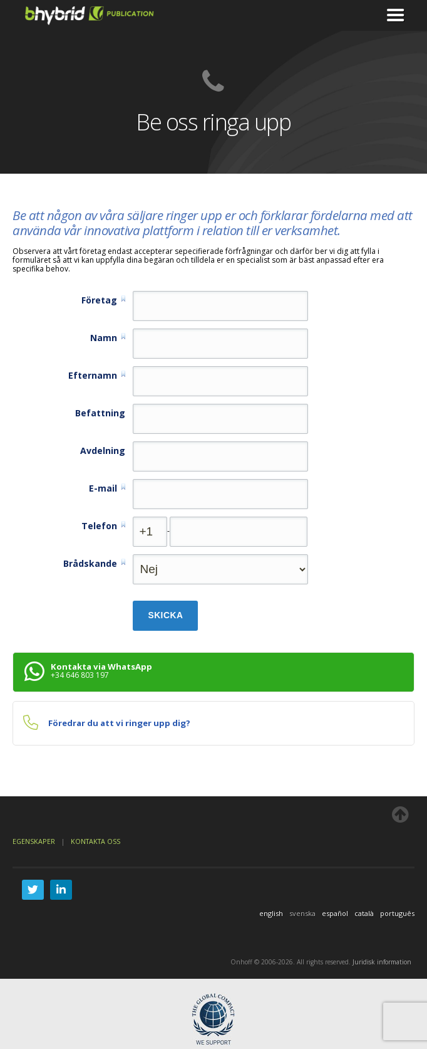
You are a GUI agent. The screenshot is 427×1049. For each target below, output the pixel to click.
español (335, 913)
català (364, 913)
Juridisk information (381, 961)
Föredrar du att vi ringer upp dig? (119, 723)
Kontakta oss (95, 841)
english (271, 913)
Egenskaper (35, 841)
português (397, 913)
